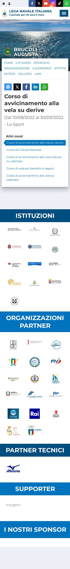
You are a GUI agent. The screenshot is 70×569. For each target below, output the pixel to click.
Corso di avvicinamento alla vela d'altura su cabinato (34, 159)
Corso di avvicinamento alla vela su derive (35, 142)
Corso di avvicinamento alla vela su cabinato (30, 177)
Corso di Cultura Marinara (24, 150)
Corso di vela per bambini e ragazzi (30, 168)
